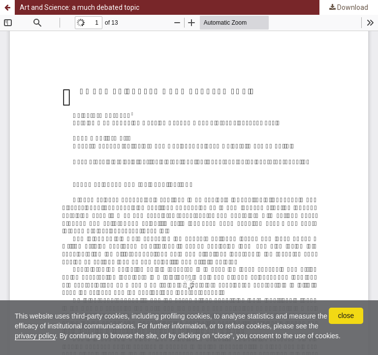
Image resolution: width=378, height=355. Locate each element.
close (346, 316)
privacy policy (35, 336)
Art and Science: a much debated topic (79, 7)
